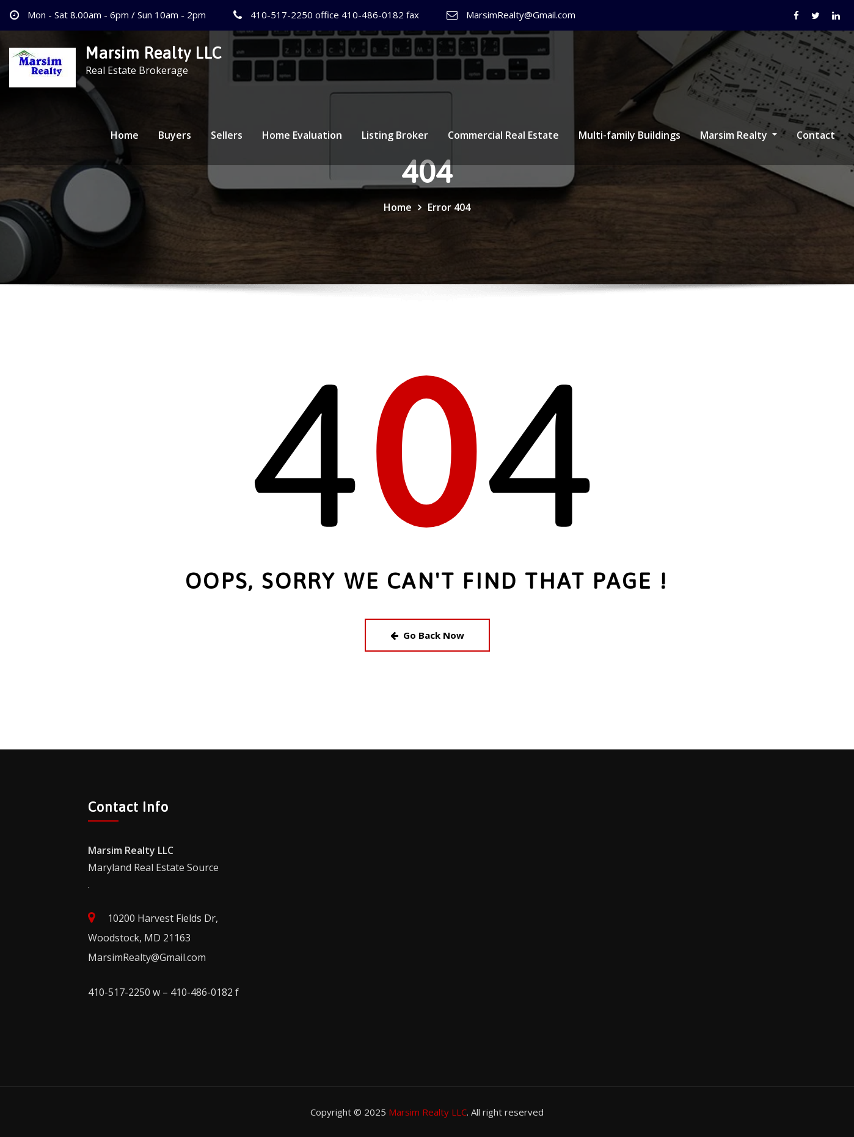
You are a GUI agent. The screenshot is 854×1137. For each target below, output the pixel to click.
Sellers (227, 135)
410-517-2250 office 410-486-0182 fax (334, 15)
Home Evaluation (302, 135)
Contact (816, 135)
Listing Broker (395, 135)
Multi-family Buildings (629, 135)
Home (125, 135)
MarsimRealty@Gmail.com (520, 15)
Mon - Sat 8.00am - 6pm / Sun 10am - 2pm (116, 15)
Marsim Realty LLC (154, 53)
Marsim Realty (738, 135)
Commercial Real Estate (503, 135)
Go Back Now (427, 635)
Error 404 (449, 207)
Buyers (174, 135)
